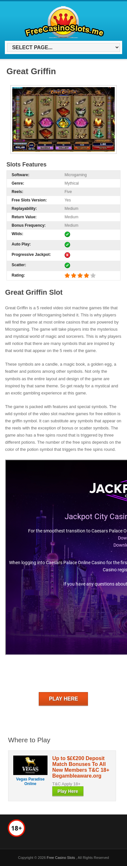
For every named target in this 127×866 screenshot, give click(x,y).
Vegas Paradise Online (30, 781)
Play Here (63, 698)
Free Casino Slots (61, 858)
